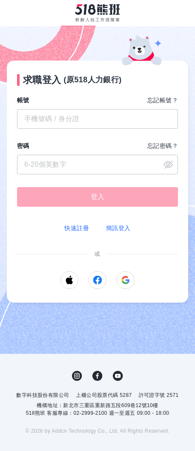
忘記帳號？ (162, 100)
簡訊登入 (118, 228)
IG (77, 376)
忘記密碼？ (162, 145)
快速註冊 (76, 228)
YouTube (118, 376)
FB (97, 376)
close (168, 164)
